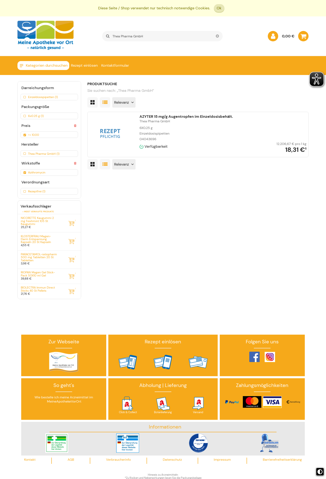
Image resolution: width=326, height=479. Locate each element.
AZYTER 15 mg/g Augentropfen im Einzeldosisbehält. (186, 116)
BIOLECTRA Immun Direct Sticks (38, 289)
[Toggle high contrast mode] (320, 472)
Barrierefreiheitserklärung (282, 459)
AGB (71, 459)
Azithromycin (36, 172)
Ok (219, 8)
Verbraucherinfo (118, 459)
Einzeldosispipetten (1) (43, 97)
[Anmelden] (273, 37)
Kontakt (30, 459)
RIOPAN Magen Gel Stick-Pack (38, 274)
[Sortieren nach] (124, 102)
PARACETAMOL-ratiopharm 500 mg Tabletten (39, 257)
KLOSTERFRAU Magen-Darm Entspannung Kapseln (36, 239)
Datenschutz (172, 459)
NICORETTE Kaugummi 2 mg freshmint (37, 220)
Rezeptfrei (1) (36, 191)
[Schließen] (217, 36)
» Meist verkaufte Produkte (38, 211)
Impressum (222, 459)
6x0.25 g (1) (36, 116)
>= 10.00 (33, 135)
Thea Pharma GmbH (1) (43, 154)
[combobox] (162, 36)
